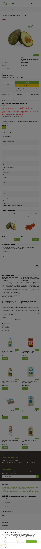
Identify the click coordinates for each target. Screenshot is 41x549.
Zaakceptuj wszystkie (31, 541)
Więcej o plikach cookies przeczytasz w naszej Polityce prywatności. (16, 538)
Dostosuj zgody (22, 541)
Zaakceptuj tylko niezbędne (11, 541)
